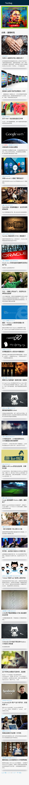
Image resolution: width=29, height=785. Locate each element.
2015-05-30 (7, 116)
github (3, 408)
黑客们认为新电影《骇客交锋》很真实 (14, 376)
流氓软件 (7, 260)
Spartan (4, 320)
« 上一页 (3, 772)
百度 (3, 260)
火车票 (8, 611)
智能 (6, 89)
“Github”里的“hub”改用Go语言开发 (14, 575)
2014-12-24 (8, 639)
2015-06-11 (10, 89)
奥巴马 (3, 730)
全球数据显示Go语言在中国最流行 (14, 347)
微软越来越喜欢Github (14, 405)
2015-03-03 (15, 145)
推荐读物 (4, 757)
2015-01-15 (7, 464)
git (6, 408)
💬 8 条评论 (4, 145)
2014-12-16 (5, 669)
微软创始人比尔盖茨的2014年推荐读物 (14, 756)
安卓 (3, 176)
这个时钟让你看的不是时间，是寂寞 (14, 666)
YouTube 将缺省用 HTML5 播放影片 (14, 229)
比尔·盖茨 (9, 757)
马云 (6, 205)
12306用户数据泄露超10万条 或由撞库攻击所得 (14, 606)
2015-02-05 (10, 205)
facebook (4, 700)
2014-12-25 (13, 611)
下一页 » (19, 772)
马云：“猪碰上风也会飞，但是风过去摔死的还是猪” (14, 287)
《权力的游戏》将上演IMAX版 (14, 524)
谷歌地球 (10, 145)
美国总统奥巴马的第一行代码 (14, 727)
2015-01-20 (8, 349)
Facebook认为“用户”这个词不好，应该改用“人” (14, 698)
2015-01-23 (7, 289)
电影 (3, 205)
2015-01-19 (10, 378)
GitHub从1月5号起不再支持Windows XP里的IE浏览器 (14, 636)
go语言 (3, 349)
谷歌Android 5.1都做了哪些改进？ (14, 171)
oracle (11, 260)
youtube (7, 234)
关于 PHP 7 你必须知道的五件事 (14, 113)
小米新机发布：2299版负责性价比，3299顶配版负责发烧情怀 (14, 434)
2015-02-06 (7, 176)
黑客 (6, 378)
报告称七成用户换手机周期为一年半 (14, 84)
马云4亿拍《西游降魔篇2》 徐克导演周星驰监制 (14, 200)
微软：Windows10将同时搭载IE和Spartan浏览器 (14, 318)
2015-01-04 (13, 549)
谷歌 (6, 498)
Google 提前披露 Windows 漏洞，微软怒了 (14, 495)
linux (3, 464)
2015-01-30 (12, 234)
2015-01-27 (15, 260)
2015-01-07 (7, 526)
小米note (7, 436)
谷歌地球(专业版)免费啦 (14, 141)
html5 (3, 234)
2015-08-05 (5, 56)
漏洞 (3, 498)
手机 (3, 89)
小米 (3, 436)
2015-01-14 (10, 498)
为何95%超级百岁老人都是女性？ (14, 51)
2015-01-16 (12, 436)
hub (14, 576)
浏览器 (7, 320)
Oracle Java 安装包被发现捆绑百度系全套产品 (14, 257)
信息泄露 (4, 611)
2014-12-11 (14, 757)
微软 (9, 408)
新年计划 (8, 549)
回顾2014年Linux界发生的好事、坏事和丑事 (14, 464)
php (3, 116)
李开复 (3, 549)
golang (7, 576)
